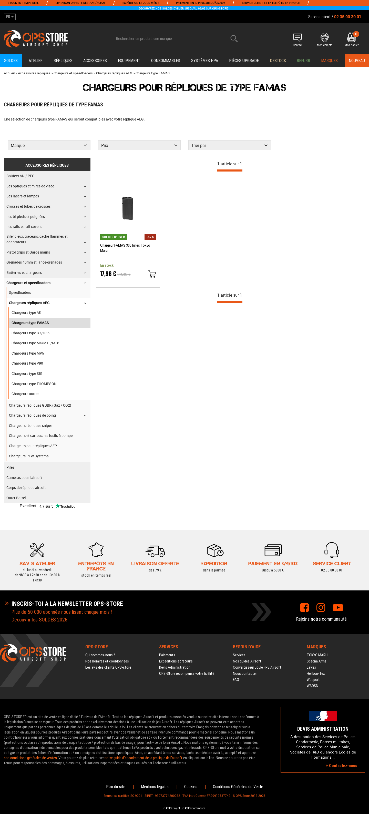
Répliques (63, 60)
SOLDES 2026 (53, 620)
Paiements (167, 655)
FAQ (236, 679)
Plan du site (115, 786)
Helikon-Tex (316, 673)
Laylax (311, 667)
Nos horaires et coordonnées (107, 661)
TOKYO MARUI (317, 655)
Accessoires (95, 60)
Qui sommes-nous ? (100, 655)
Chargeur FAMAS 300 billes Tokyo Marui (125, 248)
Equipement (129, 60)
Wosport (313, 679)
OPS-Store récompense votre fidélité (186, 673)
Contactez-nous (341, 765)
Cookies (190, 786)
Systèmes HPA (204, 60)
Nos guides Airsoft (247, 661)
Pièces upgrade (244, 60)
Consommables (165, 60)
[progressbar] (229, 170)
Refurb (303, 60)
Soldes (11, 60)
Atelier (36, 60)
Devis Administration (174, 667)
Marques (329, 60)
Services (239, 655)
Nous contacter (245, 673)
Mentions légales (155, 786)
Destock (278, 60)
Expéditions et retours (176, 661)
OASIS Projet (171, 808)
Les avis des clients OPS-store (108, 667)
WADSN (312, 686)
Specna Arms (316, 661)
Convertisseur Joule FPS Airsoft (257, 667)
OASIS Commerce (194, 808)
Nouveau (357, 60)
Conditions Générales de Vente (238, 786)
